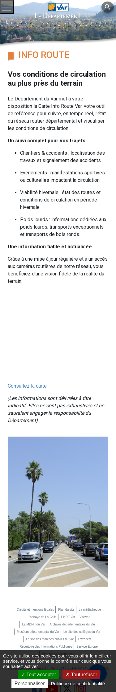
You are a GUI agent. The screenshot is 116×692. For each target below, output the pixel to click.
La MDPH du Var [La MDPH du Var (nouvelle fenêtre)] (33, 584)
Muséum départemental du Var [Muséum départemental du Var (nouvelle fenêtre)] (38, 591)
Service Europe (86, 606)
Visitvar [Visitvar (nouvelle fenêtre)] (84, 576)
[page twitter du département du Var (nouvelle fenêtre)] (67, 648)
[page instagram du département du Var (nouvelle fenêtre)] (81, 648)
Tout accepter (38, 674)
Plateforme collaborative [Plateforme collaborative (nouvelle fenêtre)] (58, 613)
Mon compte (30, 637)
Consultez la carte (27, 345)
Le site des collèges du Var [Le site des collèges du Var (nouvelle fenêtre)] (81, 591)
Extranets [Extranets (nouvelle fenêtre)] (84, 598)
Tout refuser (81, 674)
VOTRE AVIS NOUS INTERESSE (88, 628)
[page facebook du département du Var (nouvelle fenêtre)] (37, 648)
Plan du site (66, 569)
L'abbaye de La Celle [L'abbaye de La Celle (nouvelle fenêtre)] (42, 576)
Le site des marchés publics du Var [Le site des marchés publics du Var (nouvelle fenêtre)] (50, 598)
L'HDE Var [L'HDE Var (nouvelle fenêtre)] (68, 576)
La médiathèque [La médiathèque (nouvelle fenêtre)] (90, 569)
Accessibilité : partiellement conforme (68, 637)
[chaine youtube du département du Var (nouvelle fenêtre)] (52, 649)
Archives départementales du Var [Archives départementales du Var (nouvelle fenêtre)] (72, 584)
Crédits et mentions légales (35, 569)
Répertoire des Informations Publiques (45, 606)
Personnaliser (30, 683)
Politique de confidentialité (78, 683)
